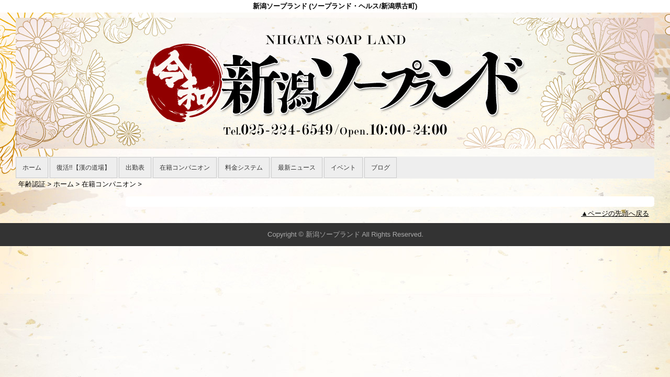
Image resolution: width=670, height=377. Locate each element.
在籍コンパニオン (185, 167)
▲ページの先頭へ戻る (615, 213)
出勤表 (135, 167)
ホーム (32, 167)
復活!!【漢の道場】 (83, 167)
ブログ (380, 167)
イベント (343, 167)
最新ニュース (297, 167)
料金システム (244, 167)
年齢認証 (32, 184)
